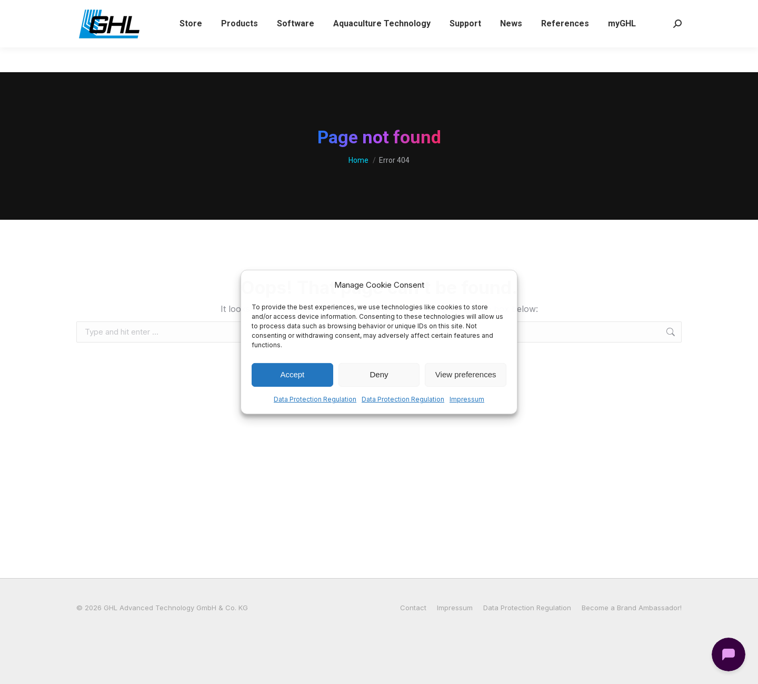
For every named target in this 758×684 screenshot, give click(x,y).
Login (485, 12)
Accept (292, 374)
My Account (535, 12)
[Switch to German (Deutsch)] (644, 12)
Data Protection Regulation (315, 399)
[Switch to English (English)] (594, 12)
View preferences (465, 374)
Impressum (467, 399)
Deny (379, 374)
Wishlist (442, 12)
